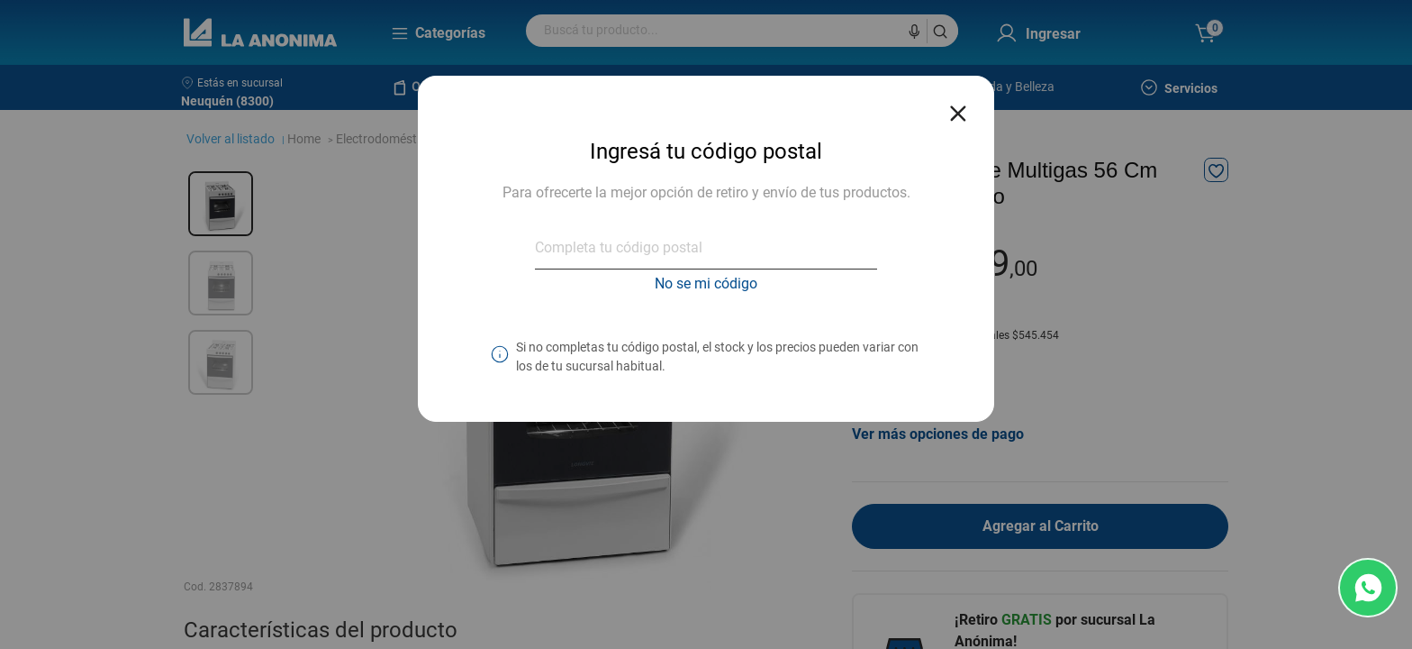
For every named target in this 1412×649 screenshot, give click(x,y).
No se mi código (706, 283)
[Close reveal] (958, 108)
